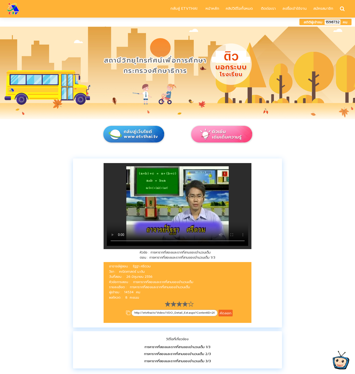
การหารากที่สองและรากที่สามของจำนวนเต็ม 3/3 (177, 361)
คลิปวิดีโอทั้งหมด (239, 8)
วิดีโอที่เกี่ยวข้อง (177, 339)
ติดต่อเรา (268, 8)
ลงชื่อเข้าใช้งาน (294, 8)
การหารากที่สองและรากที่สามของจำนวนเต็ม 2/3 (177, 354)
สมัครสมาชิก (323, 8)
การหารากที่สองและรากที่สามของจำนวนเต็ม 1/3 (177, 347)
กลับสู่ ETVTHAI (183, 8)
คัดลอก (225, 313)
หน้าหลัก (211, 8)
